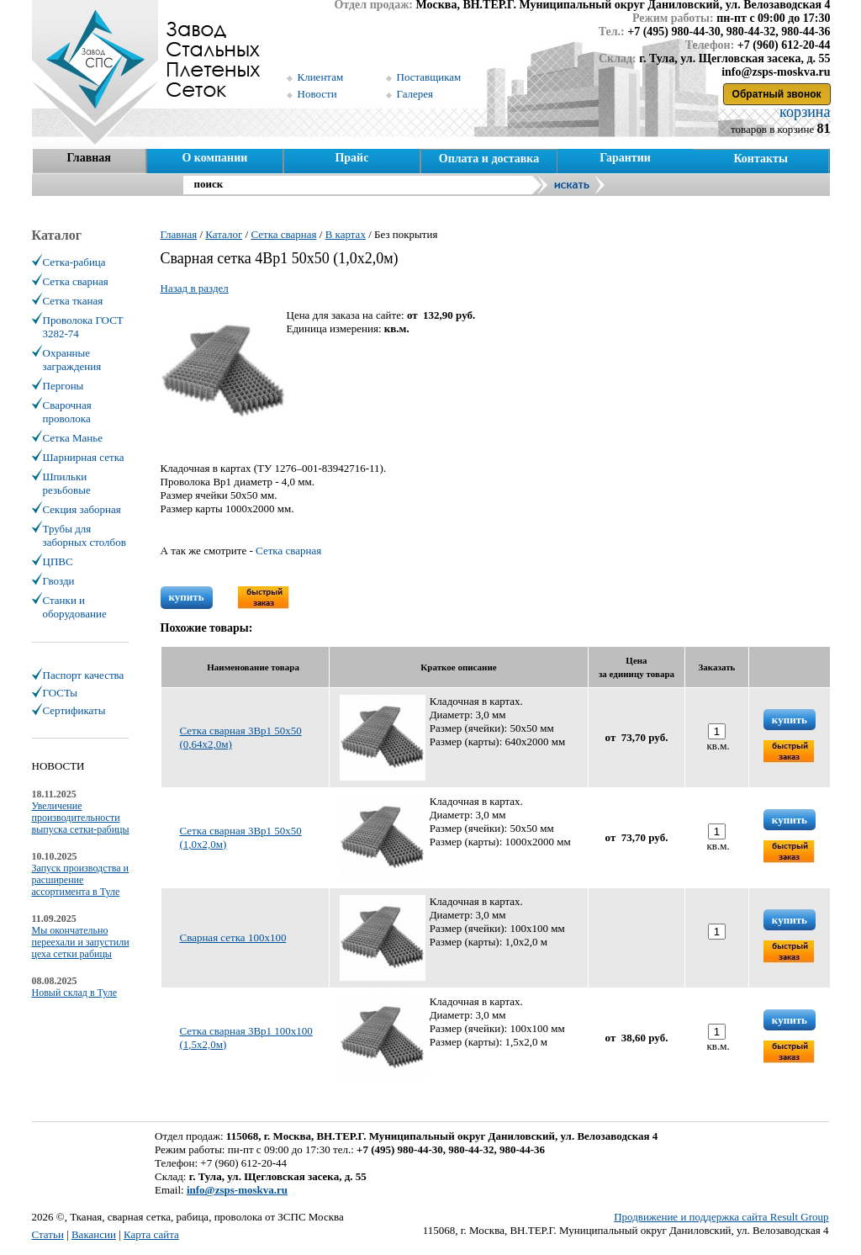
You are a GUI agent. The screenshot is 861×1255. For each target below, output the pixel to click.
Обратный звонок (776, 94)
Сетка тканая (73, 300)
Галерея (415, 93)
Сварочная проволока (67, 412)
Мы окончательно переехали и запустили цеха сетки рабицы (80, 942)
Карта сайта (151, 1234)
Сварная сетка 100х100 (233, 937)
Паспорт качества (83, 675)
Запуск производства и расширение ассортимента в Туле (80, 880)
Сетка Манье (73, 438)
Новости (317, 93)
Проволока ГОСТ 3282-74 (83, 327)
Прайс (351, 157)
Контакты (760, 158)
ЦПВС (58, 561)
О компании (214, 157)
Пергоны (63, 385)
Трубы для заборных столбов (84, 535)
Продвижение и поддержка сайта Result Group (721, 1216)
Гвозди (59, 581)
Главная (88, 157)
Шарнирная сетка (83, 457)
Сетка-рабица (74, 262)
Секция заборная (82, 509)
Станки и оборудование (75, 607)
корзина (803, 111)
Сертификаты (74, 710)
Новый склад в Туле (75, 992)
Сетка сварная (288, 550)
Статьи (48, 1234)
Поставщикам (429, 77)
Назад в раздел (195, 288)
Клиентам (321, 77)
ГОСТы (60, 692)
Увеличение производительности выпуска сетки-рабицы (80, 817)
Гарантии (625, 157)
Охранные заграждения (72, 360)
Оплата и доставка (489, 158)
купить (186, 596)
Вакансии (93, 1234)
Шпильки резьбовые (67, 483)
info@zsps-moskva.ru (237, 1190)
